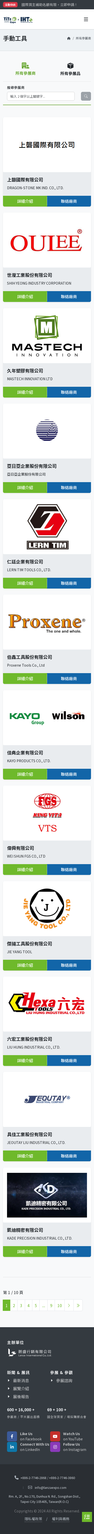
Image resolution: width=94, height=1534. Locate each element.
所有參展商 (83, 38)
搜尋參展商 (16, 87)
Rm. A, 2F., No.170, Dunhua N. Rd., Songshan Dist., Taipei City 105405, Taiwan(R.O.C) (44, 1499)
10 (59, 1305)
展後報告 (21, 1396)
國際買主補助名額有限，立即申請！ (50, 4)
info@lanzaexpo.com (50, 1487)
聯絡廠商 (69, 201)
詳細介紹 (25, 201)
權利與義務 (60, 1518)
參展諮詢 (64, 1380)
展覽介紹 (21, 1388)
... (43, 1305)
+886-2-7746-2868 (33, 1477)
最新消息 (21, 1380)
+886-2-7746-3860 (62, 1477)
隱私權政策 (33, 1518)
